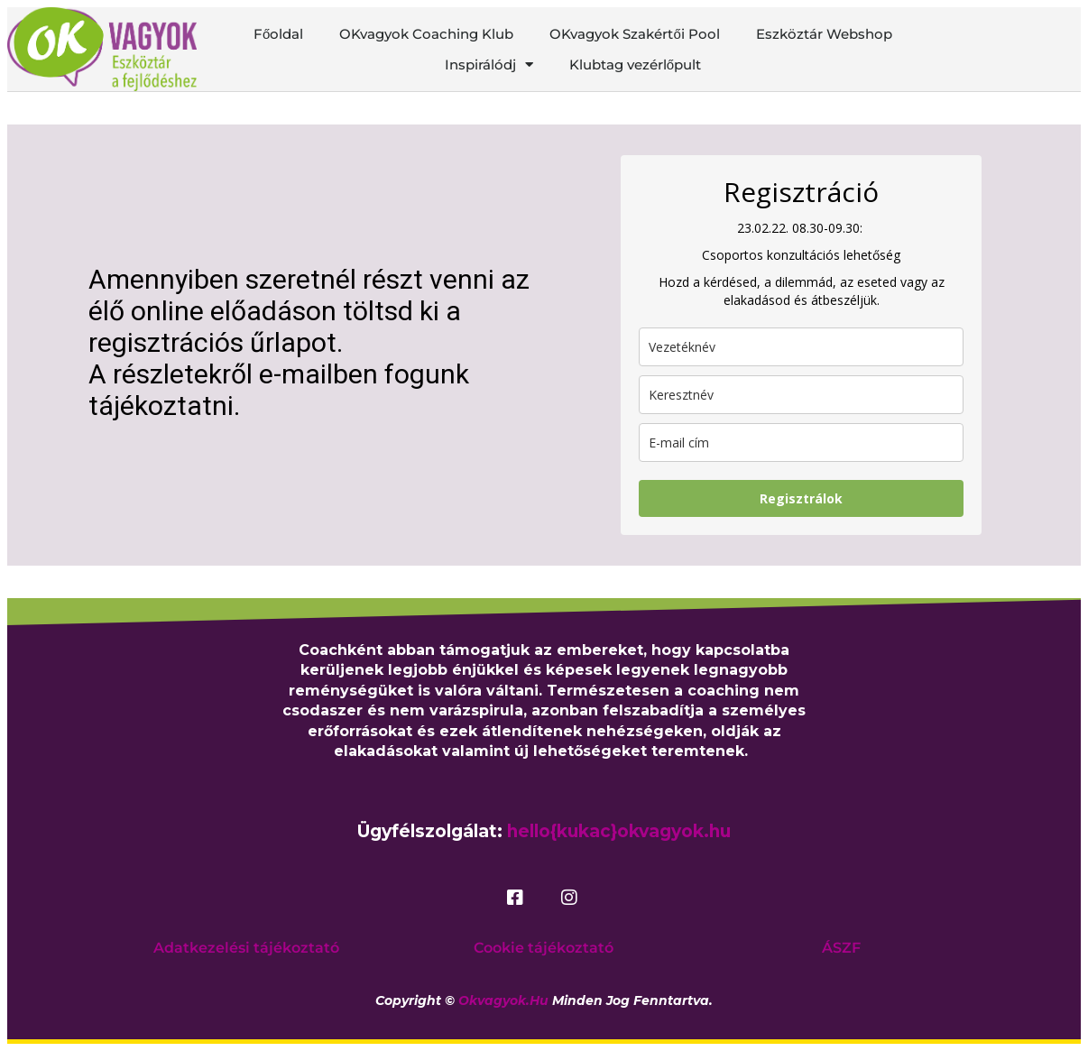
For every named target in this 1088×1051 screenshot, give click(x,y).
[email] (801, 442)
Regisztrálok (801, 498)
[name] (801, 394)
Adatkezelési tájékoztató (246, 947)
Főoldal (278, 33)
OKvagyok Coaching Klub (426, 33)
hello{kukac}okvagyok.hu (619, 831)
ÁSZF (841, 947)
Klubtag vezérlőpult (635, 64)
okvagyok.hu (503, 1000)
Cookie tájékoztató (543, 947)
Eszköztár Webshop (824, 33)
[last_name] (801, 346)
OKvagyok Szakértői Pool (634, 33)
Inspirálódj (489, 65)
